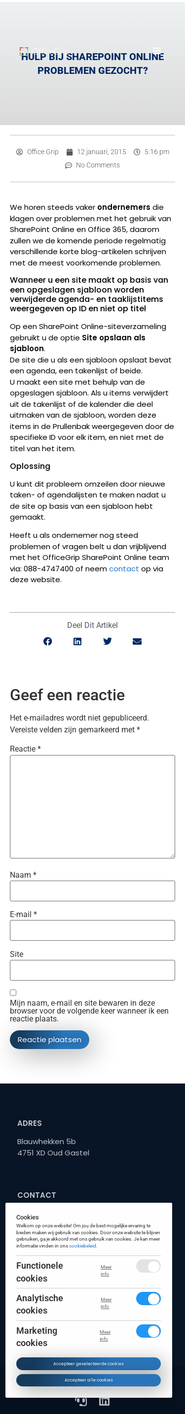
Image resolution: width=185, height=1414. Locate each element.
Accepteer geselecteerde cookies (88, 1364)
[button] (156, 51)
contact (124, 568)
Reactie (25, 749)
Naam (23, 875)
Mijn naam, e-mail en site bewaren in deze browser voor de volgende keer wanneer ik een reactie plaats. (89, 1011)
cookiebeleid (83, 1246)
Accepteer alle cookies (89, 1380)
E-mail (23, 915)
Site (16, 954)
